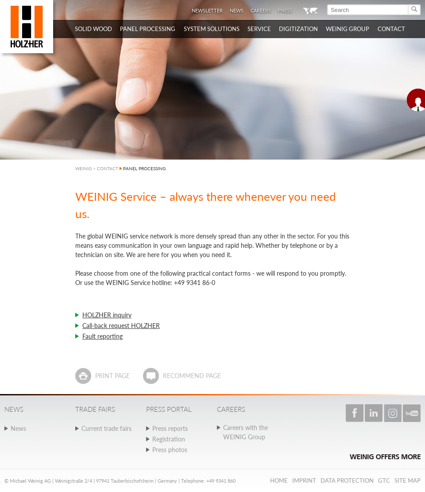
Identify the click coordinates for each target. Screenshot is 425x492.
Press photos (169, 449)
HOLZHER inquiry (106, 315)
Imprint (304, 480)
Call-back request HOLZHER (121, 325)
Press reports (170, 428)
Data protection (347, 480)
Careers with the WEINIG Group (245, 432)
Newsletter (207, 10)
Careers (261, 10)
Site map (407, 480)
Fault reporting (102, 336)
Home (279, 480)
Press (285, 10)
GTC (384, 480)
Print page (112, 375)
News (236, 10)
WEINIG (83, 168)
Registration (168, 439)
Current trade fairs (106, 428)
